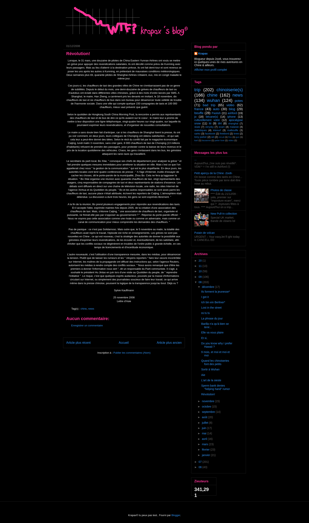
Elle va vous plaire (212, 332)
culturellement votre (207, 120)
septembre (209, 411)
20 (200, 260)
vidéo (230, 105)
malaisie (234, 127)
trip (197, 89)
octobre (207, 406)
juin (204, 428)
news (91, 308)
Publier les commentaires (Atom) (132, 352)
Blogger (175, 515)
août (205, 417)
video (231, 140)
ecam (222, 127)
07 (200, 461)
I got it (205, 297)
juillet (205, 422)
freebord (224, 133)
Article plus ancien (169, 342)
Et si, (204, 338)
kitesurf (217, 130)
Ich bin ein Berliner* (213, 302)
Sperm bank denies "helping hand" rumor (215, 387)
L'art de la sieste (211, 380)
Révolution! (208, 394)
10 (200, 271)
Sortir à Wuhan (210, 369)
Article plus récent (78, 342)
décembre (208, 286)
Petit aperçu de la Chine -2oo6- (213, 173)
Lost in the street (211, 307)
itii (210, 123)
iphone (231, 116)
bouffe (198, 113)
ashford (232, 113)
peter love (219, 140)
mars (205, 444)
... (195, 159)
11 (200, 266)
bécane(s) (212, 116)
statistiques (200, 130)
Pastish (216, 113)
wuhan (213, 100)
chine (84, 308)
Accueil (124, 342)
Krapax (203, 53)
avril (205, 438)
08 (200, 282)
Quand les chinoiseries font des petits (215, 362)
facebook (210, 133)
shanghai (233, 123)
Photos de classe (221, 190)
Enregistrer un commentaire (87, 325)
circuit (221, 137)
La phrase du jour (212, 318)
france (199, 109)
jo (195, 116)
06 (200, 467)
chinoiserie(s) (230, 89)
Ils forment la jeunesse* (215, 291)
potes (239, 101)
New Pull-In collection (224, 213)
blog (232, 109)
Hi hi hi (205, 313)
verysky (209, 127)
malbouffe (232, 130)
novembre (208, 401)
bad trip (209, 105)
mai (204, 433)
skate (197, 127)
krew (236, 133)
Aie (203, 375)
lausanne (206, 140)
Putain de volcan (204, 232)
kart (196, 140)
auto (216, 109)
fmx (230, 137)
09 (200, 276)
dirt (220, 123)
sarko (197, 133)
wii (212, 137)
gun (238, 137)
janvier (206, 455)
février (206, 449)
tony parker (200, 137)
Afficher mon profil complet (210, 69)
